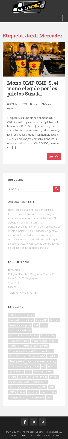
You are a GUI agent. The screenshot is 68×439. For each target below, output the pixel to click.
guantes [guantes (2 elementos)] (52, 366)
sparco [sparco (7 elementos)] (44, 392)
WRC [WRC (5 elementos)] (49, 397)
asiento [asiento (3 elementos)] (30, 315)
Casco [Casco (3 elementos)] (44, 325)
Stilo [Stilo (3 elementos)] (54, 392)
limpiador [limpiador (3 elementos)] (24, 376)
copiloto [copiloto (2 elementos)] (52, 356)
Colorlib (25, 435)
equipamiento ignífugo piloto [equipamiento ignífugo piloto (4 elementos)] (24, 366)
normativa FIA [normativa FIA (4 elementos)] (39, 381)
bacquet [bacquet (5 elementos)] (54, 320)
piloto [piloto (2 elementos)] (22, 392)
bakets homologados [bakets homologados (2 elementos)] (20, 325)
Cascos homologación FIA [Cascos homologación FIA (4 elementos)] (22, 351)
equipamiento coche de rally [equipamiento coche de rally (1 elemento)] (42, 361)
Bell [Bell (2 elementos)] (36, 325)
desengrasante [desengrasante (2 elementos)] (16, 361)
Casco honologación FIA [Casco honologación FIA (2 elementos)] (44, 340)
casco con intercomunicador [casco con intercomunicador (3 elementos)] (23, 335)
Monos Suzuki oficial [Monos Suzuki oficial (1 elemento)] (19, 381)
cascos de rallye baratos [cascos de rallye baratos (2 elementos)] (36, 345)
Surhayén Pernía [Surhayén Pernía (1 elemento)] (17, 397)
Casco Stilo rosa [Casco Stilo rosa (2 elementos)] (17, 356)
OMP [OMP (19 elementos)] (51, 387)
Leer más (53, 156)
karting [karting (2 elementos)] (12, 376)
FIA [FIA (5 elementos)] (43, 366)
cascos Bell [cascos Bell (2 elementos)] (14, 345)
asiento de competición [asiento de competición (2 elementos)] (21, 320)
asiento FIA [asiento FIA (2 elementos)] (41, 320)
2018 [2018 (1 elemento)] (11, 315)
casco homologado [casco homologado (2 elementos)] (19, 340)
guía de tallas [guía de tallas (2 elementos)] (16, 371)
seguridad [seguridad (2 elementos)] (33, 392)
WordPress (53, 435)
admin (36, 104)
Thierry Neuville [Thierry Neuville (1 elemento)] (36, 397)
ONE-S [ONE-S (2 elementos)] (12, 392)
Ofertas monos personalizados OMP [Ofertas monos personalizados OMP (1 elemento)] (27, 387)
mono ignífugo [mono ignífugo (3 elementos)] (39, 376)
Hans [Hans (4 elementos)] (28, 371)
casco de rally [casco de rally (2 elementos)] (48, 335)
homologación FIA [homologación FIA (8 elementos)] (43, 371)
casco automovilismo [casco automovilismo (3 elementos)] (20, 330)
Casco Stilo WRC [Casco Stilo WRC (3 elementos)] (37, 356)
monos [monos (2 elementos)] (53, 376)
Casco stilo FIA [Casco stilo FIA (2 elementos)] (46, 351)
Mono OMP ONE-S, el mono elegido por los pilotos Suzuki (32, 88)
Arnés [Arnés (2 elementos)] (20, 315)
